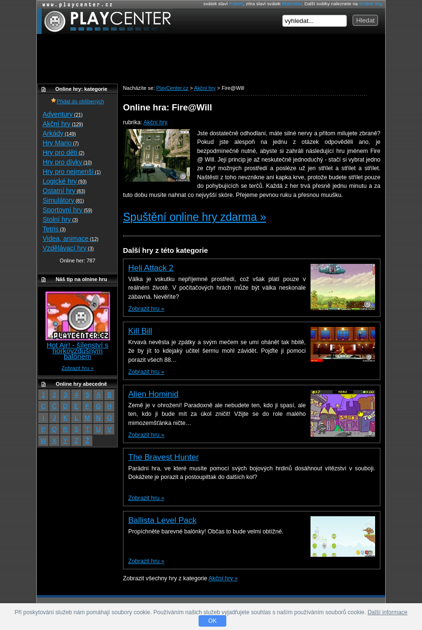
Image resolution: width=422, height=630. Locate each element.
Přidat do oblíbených (77, 101)
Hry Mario (61, 143)
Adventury (63, 114)
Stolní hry (60, 219)
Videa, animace (71, 238)
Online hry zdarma (75, 4)
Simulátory (63, 200)
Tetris (54, 229)
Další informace (387, 612)
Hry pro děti (63, 152)
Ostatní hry (64, 191)
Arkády (59, 133)
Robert (236, 3)
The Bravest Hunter (163, 457)
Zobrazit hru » (146, 309)
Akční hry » (223, 578)
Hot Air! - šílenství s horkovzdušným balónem (77, 350)
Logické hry (65, 181)
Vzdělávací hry (68, 248)
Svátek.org (370, 3)
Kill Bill (140, 331)
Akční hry (155, 122)
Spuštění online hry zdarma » (194, 217)
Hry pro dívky (67, 162)
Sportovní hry (67, 210)
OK (212, 621)
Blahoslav (292, 3)
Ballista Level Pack (162, 520)
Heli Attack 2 (151, 267)
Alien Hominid (153, 394)
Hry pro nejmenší (72, 171)
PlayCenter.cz (105, 21)
